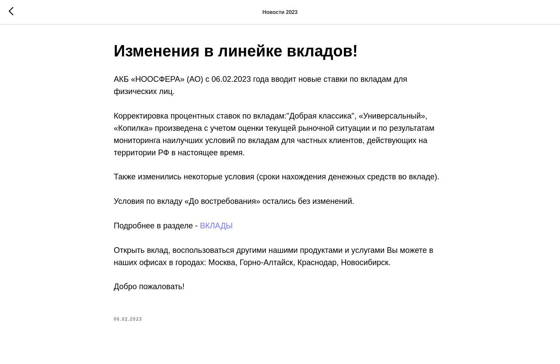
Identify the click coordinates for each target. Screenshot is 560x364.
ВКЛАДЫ (216, 225)
